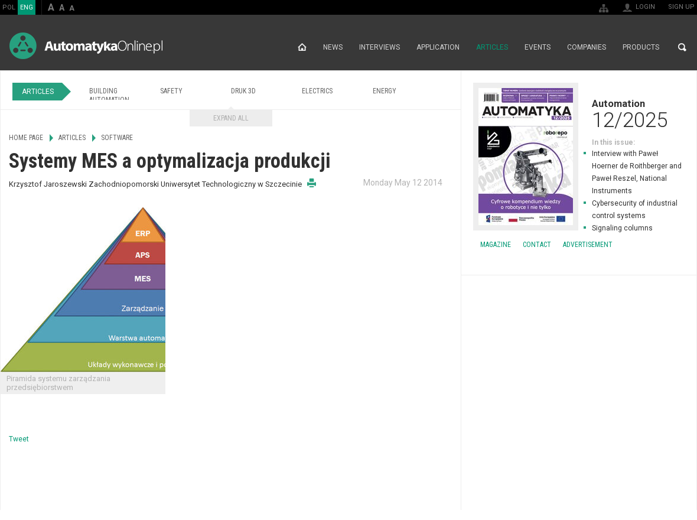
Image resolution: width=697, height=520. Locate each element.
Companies (586, 47)
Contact (537, 244)
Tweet (19, 439)
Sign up (681, 7)
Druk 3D (243, 91)
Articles (492, 47)
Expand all (231, 118)
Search (682, 47)
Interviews (379, 47)
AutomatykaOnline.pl (85, 45)
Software (117, 138)
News (333, 47)
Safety (171, 91)
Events (538, 47)
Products (641, 47)
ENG (26, 7)
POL (8, 7)
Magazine (495, 244)
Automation (579, 113)
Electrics (317, 91)
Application (438, 47)
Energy (384, 91)
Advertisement (588, 244)
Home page (302, 47)
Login (645, 7)
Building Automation (109, 95)
